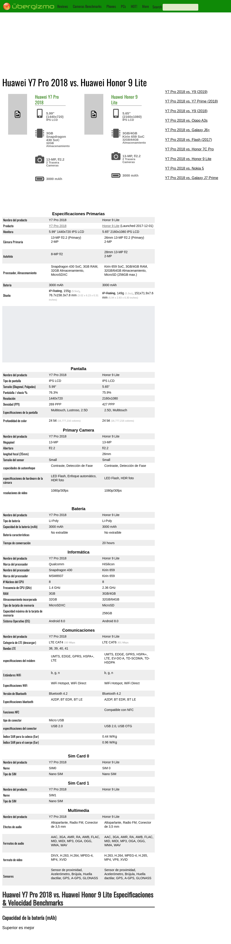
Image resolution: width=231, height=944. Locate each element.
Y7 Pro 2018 (58, 226)
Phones (111, 6)
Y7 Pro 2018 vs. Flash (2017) (188, 140)
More (145, 6)
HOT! (134, 6)
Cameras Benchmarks (87, 6)
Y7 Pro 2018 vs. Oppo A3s (186, 120)
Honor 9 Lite (124, 99)
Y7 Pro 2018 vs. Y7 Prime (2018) (191, 101)
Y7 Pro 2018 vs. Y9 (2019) (186, 92)
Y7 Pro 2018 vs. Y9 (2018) (186, 111)
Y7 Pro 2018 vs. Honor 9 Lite (188, 159)
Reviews (62, 6)
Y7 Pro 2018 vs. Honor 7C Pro (189, 149)
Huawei (41, 96)
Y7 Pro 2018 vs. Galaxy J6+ (187, 130)
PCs (123, 6)
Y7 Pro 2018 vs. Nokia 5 (184, 168)
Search (157, 6)
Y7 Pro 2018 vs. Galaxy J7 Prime (191, 178)
